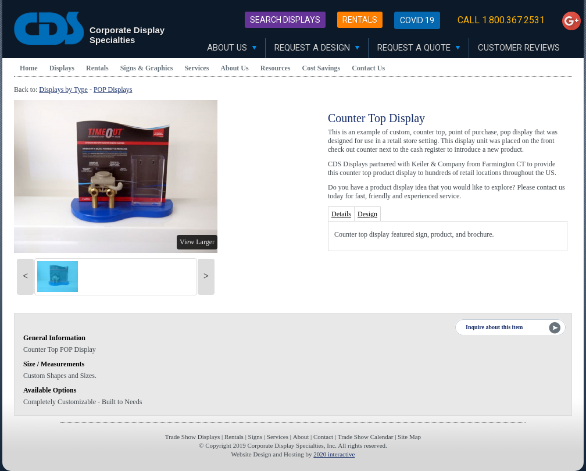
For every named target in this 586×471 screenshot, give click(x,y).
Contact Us (368, 68)
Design (367, 214)
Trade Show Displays (192, 436)
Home (29, 68)
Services (196, 68)
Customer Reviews (519, 47)
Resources (275, 68)
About (301, 436)
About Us (231, 47)
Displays (61, 68)
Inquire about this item (494, 327)
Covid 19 (417, 20)
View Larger (197, 242)
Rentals (359, 19)
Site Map (409, 436)
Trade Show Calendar (366, 436)
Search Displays (285, 19)
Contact (323, 436)
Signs (255, 436)
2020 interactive (334, 454)
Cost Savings (321, 68)
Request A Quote (418, 47)
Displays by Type (63, 89)
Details (341, 214)
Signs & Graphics (146, 68)
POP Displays (113, 89)
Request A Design (316, 47)
